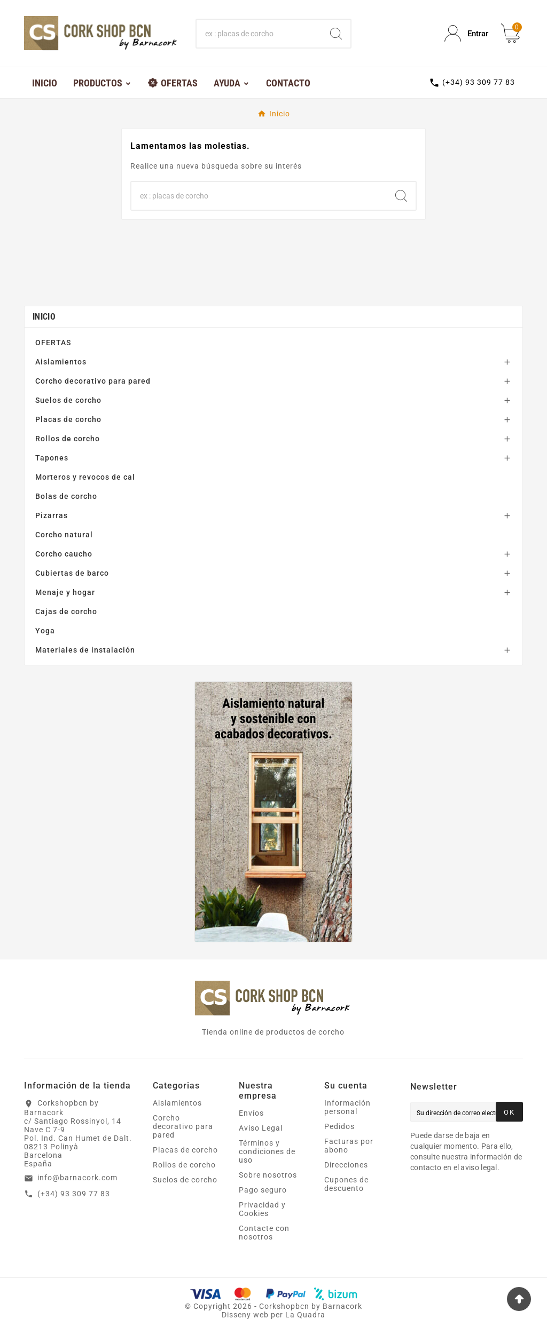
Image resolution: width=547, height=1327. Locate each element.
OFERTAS (53, 342)
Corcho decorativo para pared (93, 381)
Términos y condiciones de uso (267, 1151)
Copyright (213, 1306)
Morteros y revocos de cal (85, 477)
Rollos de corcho (67, 438)
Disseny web (245, 1314)
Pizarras (51, 515)
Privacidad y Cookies (262, 1209)
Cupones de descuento (346, 1184)
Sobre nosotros (268, 1175)
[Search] (336, 33)
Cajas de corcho (66, 611)
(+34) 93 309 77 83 (73, 1193)
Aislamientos (61, 361)
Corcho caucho (63, 554)
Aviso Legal (261, 1128)
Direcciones (346, 1165)
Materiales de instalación (85, 650)
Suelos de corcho (68, 400)
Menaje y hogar (65, 592)
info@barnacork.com (77, 1177)
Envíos (251, 1113)
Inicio (44, 317)
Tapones (51, 458)
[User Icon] (466, 33)
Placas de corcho (68, 419)
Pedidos (339, 1126)
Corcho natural (64, 534)
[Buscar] (259, 33)
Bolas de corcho (66, 496)
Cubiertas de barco (72, 573)
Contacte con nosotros (264, 1232)
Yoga (45, 630)
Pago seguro (263, 1190)
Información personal (347, 1107)
